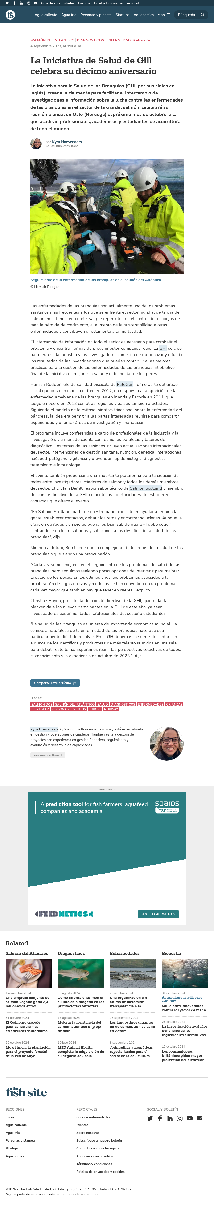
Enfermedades (120, 40)
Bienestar (40, 709)
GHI (163, 348)
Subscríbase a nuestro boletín (99, 1140)
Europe (95, 709)
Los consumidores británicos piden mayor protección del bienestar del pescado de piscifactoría (183, 1056)
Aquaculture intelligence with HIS (182, 999)
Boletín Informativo (108, 3)
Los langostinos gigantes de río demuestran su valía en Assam (132, 1027)
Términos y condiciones (94, 1164)
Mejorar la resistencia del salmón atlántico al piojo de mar (79, 1027)
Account (133, 3)
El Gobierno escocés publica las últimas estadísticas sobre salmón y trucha (28, 1027)
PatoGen (124, 384)
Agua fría (68, 14)
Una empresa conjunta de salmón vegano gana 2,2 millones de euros (27, 1002)
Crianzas (174, 704)
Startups (122, 14)
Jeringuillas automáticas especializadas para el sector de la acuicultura (131, 1052)
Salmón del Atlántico (52, 40)
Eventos (84, 3)
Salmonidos (41, 704)
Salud (102, 704)
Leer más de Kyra (47, 755)
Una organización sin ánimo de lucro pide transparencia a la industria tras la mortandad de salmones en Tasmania (133, 1002)
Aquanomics (144, 14)
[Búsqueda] (191, 14)
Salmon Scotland (145, 488)
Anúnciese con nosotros (94, 1156)
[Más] (163, 14)
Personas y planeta (96, 14)
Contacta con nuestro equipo (98, 1148)
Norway (111, 709)
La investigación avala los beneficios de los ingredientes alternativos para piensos (184, 1031)
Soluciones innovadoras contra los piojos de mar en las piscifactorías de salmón (185, 1008)
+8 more (143, 40)
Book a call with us (158, 914)
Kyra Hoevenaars (67, 141)
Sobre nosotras (87, 1133)
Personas (60, 709)
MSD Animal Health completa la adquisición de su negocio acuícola (81, 1052)
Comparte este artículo (55, 683)
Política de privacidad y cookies (100, 1171)
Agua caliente (46, 14)
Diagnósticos (90, 40)
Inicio (10, 1117)
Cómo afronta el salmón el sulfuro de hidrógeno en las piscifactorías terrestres (81, 1002)
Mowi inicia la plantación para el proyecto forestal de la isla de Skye (28, 1052)
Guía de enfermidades (57, 3)
